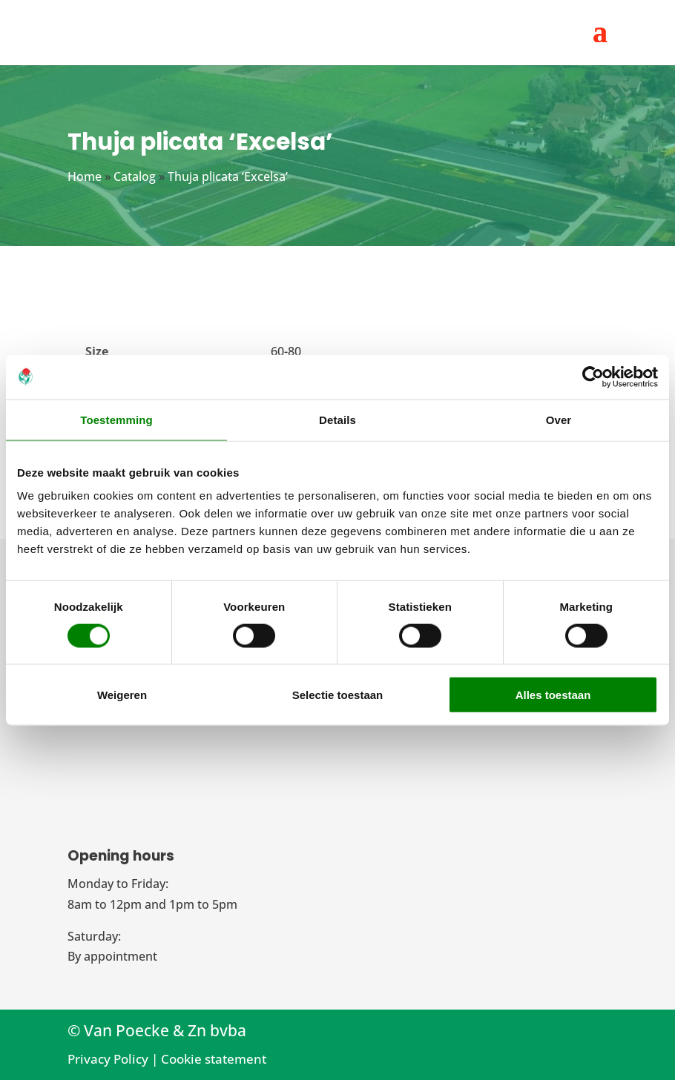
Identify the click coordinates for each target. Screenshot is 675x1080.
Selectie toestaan (337, 695)
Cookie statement (213, 1058)
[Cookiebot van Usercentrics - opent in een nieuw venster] (593, 376)
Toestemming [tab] (116, 419)
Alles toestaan (553, 695)
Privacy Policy (108, 1058)
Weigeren (122, 695)
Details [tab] (337, 419)
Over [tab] (559, 419)
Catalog (134, 176)
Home (85, 176)
